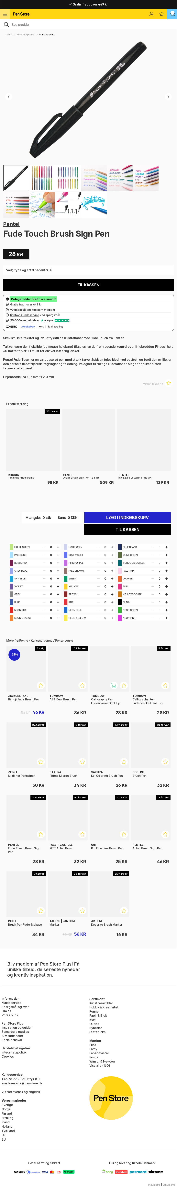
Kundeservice (11, 1003)
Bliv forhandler (12, 1036)
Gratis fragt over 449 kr (88, 4)
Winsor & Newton (102, 1061)
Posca (93, 1057)
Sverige (7, 1105)
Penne (8, 34)
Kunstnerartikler (101, 1003)
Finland (7, 1113)
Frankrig (8, 1118)
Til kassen (88, 285)
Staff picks (97, 1032)
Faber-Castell (99, 1053)
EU (4, 1139)
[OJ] (88, 24)
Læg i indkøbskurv (127, 517)
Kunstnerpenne (26, 34)
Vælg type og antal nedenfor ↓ (29, 270)
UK (4, 1135)
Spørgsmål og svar (15, 1007)
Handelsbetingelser (16, 1048)
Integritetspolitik (14, 1052)
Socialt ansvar (12, 1040)
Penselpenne (46, 34)
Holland (7, 1126)
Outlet (94, 1024)
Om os (6, 1011)
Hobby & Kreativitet (104, 1007)
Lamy (93, 1049)
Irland (6, 1122)
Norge (6, 1109)
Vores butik (10, 1015)
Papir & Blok (98, 1015)
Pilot (92, 1045)
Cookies (8, 1056)
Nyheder (95, 1028)
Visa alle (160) (99, 1065)
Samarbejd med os (15, 1032)
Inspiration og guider (17, 1027)
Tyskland (8, 1131)
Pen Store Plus (12, 1023)
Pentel (11, 224)
